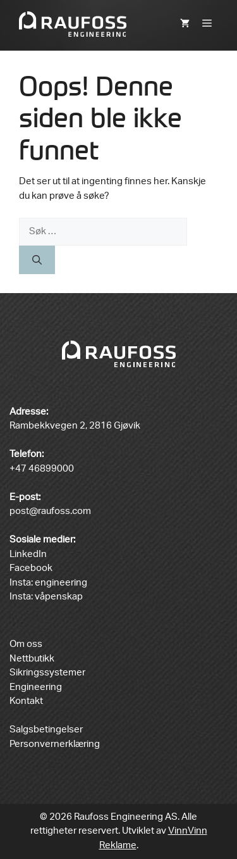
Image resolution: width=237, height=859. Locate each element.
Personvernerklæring (54, 744)
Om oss (25, 644)
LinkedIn (28, 554)
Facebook (30, 568)
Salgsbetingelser (46, 729)
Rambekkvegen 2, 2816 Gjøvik (74, 425)
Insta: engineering (48, 582)
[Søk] (37, 260)
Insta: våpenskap (46, 596)
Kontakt (26, 701)
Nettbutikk (31, 658)
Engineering (35, 687)
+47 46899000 (41, 468)
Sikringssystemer (47, 672)
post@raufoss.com (50, 511)
